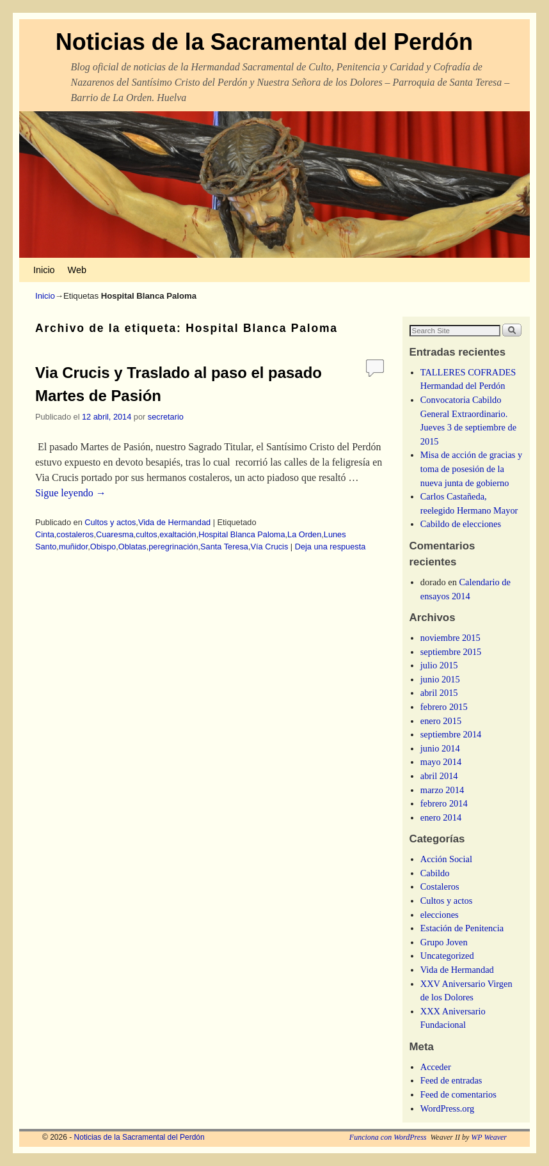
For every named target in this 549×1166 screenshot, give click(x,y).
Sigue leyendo (70, 492)
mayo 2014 (440, 762)
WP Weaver (489, 1137)
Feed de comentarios (458, 1094)
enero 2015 (440, 721)
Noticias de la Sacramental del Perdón (264, 42)
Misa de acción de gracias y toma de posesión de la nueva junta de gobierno (471, 468)
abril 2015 (439, 693)
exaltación (177, 534)
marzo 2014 (442, 790)
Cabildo (435, 873)
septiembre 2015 (451, 652)
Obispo (103, 546)
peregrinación (173, 546)
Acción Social (446, 859)
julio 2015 (439, 665)
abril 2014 (439, 776)
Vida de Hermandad (174, 522)
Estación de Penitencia (462, 928)
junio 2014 (440, 748)
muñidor (73, 546)
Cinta (44, 534)
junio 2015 (440, 679)
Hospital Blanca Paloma (241, 534)
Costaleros (439, 886)
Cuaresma (115, 534)
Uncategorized (447, 955)
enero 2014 (440, 817)
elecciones (439, 915)
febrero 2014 (444, 803)
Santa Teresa (224, 546)
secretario (166, 416)
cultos (146, 534)
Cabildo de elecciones (460, 524)
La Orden (304, 534)
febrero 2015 (444, 707)
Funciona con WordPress (388, 1137)
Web (77, 270)
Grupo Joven (444, 942)
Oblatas (132, 546)
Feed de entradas (451, 1080)
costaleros (74, 534)
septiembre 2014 (451, 734)
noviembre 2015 (450, 638)
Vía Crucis (270, 546)
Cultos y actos (110, 522)
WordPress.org (447, 1108)
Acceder (435, 1067)
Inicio (44, 270)
